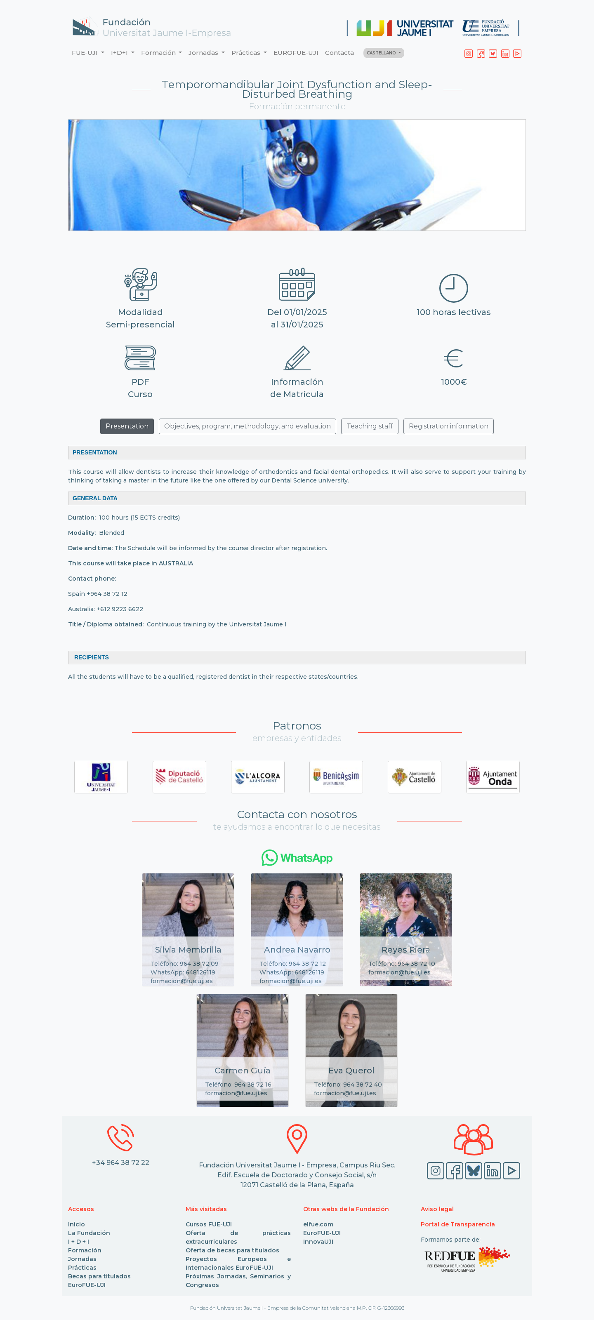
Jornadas (82, 1259)
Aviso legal (437, 1209)
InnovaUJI (318, 1241)
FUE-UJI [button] (85, 52)
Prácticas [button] (246, 52)
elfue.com (318, 1224)
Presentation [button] (127, 426)
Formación (84, 1250)
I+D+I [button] (120, 52)
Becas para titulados (99, 1276)
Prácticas (82, 1267)
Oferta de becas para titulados (232, 1250)
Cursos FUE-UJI (209, 1224)
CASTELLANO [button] (382, 53)
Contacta (339, 52)
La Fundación (89, 1233)
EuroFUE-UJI (87, 1285)
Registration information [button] (448, 426)
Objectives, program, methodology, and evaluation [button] (247, 426)
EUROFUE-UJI (295, 52)
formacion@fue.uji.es (182, 981)
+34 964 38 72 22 (120, 1163)
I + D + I (78, 1241)
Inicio (76, 1224)
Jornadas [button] (204, 52)
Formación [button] (159, 52)
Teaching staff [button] (369, 426)
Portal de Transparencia (458, 1224)
